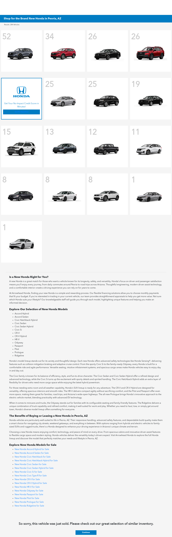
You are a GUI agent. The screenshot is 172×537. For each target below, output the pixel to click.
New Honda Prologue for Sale (29, 502)
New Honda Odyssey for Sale (29, 491)
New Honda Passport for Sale (29, 495)
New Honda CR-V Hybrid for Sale (31, 483)
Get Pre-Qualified (21, 112)
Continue (86, 532)
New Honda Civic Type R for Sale (31, 476)
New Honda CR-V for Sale (27, 479)
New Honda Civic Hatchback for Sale (33, 457)
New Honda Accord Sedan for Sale (32, 453)
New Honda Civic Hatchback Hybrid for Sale (36, 461)
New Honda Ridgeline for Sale (29, 506)
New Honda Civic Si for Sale (28, 472)
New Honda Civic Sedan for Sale (30, 464)
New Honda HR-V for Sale (27, 487)
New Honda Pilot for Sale (27, 498)
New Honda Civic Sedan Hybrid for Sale (34, 468)
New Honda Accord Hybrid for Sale (32, 449)
